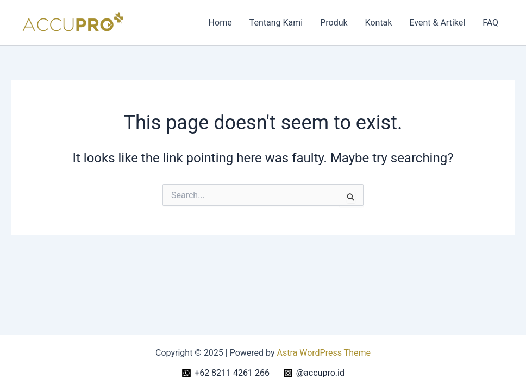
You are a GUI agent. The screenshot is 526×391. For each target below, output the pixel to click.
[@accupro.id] (313, 373)
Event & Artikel (437, 22)
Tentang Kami (276, 22)
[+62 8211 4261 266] (225, 373)
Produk (333, 22)
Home (220, 22)
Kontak (378, 22)
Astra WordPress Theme (324, 353)
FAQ (490, 22)
